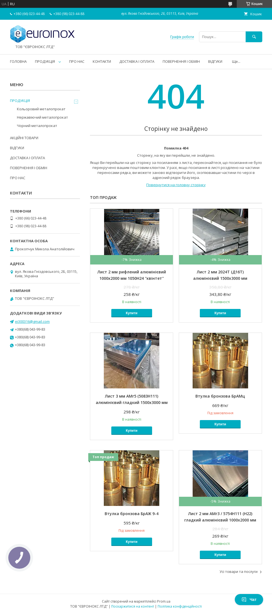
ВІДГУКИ (215, 61)
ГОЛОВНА (18, 61)
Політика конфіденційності (180, 606)
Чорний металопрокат (37, 125)
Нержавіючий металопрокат (42, 117)
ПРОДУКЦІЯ (45, 61)
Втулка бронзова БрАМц (220, 396)
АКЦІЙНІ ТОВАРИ (24, 137)
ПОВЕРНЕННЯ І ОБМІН (181, 61)
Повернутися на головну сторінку (176, 184)
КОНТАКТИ (102, 61)
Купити (131, 313)
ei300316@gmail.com (32, 321)
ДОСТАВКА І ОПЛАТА (136, 61)
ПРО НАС (76, 61)
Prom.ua (163, 601)
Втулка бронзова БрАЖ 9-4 (131, 513)
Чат (248, 599)
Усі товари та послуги (239, 571)
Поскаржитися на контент (132, 606)
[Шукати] (254, 36)
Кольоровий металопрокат (41, 108)
